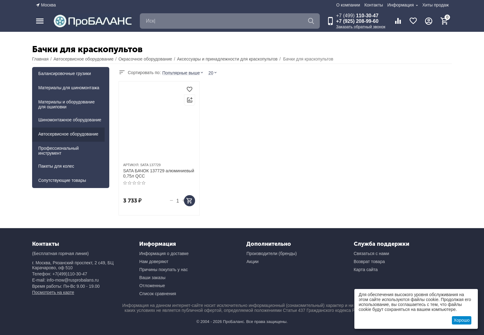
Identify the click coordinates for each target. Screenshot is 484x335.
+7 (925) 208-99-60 (357, 21)
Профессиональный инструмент (58, 151)
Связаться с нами (371, 253)
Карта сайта (366, 269)
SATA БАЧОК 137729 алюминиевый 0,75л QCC (158, 173)
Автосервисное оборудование (68, 134)
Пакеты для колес (56, 166)
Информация (401, 4)
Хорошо (462, 320)
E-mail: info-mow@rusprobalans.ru (65, 280)
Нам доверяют (153, 261)
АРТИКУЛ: (131, 165)
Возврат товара (369, 261)
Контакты (373, 4)
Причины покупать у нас (163, 269)
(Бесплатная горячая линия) (60, 253)
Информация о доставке (164, 253)
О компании (348, 4)
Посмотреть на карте (53, 292)
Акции (252, 261)
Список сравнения (157, 293)
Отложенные (152, 285)
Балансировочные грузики (64, 73)
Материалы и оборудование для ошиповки (66, 104)
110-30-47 (357, 15)
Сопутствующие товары (62, 180)
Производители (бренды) (271, 253)
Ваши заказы (152, 277)
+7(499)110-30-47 (69, 273)
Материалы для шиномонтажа (68, 87)
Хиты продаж (435, 4)
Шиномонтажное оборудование (69, 119)
